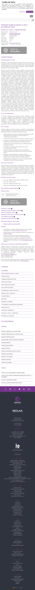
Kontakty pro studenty (17, 535)
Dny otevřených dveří (7, 287)
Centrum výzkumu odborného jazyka (11, 382)
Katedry (4, 326)
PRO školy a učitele (17, 566)
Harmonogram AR (17, 525)
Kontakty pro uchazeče (7, 316)
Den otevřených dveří (17, 512)
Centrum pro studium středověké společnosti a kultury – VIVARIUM (16, 376)
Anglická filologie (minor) (14, 34)
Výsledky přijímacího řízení (8, 279)
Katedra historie (5, 348)
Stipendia (4, 299)
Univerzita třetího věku (17, 568)
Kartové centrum (17, 494)
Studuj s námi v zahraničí (8, 293)
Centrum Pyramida (25, 236)
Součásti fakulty (5, 296)
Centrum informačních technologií (17, 493)
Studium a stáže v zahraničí (17, 526)
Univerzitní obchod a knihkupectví (17, 489)
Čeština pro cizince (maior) (15, 33)
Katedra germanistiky (7, 345)
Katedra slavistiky (6, 359)
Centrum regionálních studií (9, 380)
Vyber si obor (17, 503)
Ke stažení (18, 582)
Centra (3, 368)
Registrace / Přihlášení (17, 542)
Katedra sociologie (6, 362)
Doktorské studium (6, 282)
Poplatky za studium (7, 301)
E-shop (17, 564)
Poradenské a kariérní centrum (9, 290)
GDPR (17, 561)
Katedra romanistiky (7, 356)
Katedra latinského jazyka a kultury (11, 351)
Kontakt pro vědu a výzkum (17, 555)
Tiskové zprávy (17, 577)
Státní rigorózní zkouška (8, 284)
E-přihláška (4, 270)
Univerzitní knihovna (17, 487)
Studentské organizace (17, 533)
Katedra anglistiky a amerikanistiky (11, 224)
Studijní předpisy (17, 532)
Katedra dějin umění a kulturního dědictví (12, 339)
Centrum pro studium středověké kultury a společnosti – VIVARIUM (17, 478)
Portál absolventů (17, 541)
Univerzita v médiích (17, 580)
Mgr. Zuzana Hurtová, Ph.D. (20, 230)
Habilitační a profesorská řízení (17, 554)
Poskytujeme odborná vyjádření (17, 579)
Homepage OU (17, 454)
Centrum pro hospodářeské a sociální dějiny (17, 477)
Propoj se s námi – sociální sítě (9, 313)
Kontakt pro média (17, 576)
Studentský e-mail (17, 522)
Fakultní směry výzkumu (17, 551)
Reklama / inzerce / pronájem (17, 570)
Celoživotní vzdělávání (7, 310)
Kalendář (17, 583)
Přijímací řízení (5, 276)
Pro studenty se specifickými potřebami (12, 304)
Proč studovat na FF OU (17, 510)
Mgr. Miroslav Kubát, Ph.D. (14, 43)
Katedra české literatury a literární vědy (12, 334)
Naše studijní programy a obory (10, 273)
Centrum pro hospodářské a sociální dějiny (13, 372)
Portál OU (17, 521)
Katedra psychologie (7, 354)
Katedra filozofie (5, 342)
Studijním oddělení (7, 233)
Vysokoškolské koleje (17, 491)
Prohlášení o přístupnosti (17, 563)
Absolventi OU (5, 307)
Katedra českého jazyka (7, 337)
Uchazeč (4, 267)
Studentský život (17, 513)
